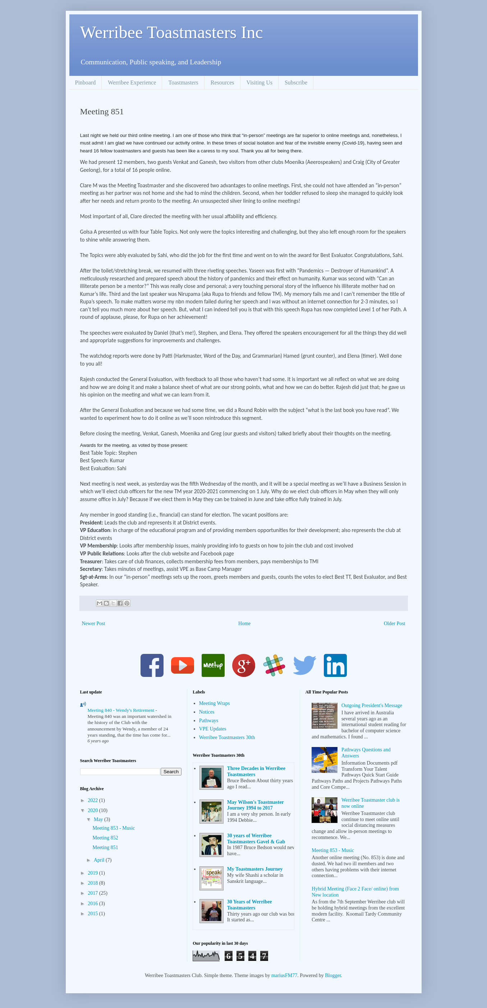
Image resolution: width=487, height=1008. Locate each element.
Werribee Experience (132, 82)
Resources (222, 82)
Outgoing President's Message (371, 705)
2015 (93, 913)
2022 (93, 800)
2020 (93, 810)
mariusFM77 (284, 975)
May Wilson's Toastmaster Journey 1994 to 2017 (255, 805)
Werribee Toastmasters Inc (171, 32)
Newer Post (93, 623)
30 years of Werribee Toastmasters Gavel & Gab (256, 838)
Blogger (333, 975)
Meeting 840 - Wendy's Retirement (122, 710)
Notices (207, 712)
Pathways (209, 720)
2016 (93, 903)
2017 (93, 893)
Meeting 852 (105, 837)
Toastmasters (183, 82)
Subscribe (296, 82)
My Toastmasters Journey (255, 869)
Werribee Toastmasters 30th (227, 737)
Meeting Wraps (214, 703)
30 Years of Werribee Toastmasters (249, 905)
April (100, 860)
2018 (93, 883)
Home (244, 623)
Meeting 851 (105, 847)
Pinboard (85, 82)
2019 (93, 873)
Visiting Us (259, 82)
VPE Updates (212, 729)
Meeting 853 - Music (113, 828)
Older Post (394, 623)
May (99, 819)
